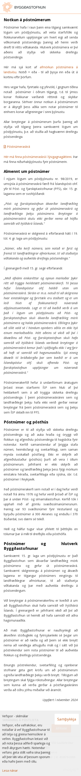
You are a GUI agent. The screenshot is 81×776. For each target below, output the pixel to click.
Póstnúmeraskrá (18, 147)
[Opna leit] (68, 7)
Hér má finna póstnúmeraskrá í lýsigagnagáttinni (37, 157)
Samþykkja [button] (66, 719)
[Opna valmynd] (76, 7)
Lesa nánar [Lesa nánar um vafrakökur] (10, 770)
